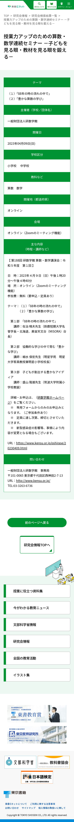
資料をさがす (39, 5)
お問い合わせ (12, 807)
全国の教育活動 (24, 658)
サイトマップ (28, 807)
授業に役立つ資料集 (28, 590)
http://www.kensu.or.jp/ (33, 480)
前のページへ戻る (37, 522)
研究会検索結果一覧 (44, 15)
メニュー (68, 5)
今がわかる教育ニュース (31, 607)
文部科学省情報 (24, 624)
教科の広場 (51, 5)
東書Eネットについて (16, 803)
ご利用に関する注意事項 (42, 803)
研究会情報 (20, 15)
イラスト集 (21, 674)
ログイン (61, 5)
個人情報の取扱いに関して (52, 807)
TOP (6, 15)
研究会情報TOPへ (37, 544)
